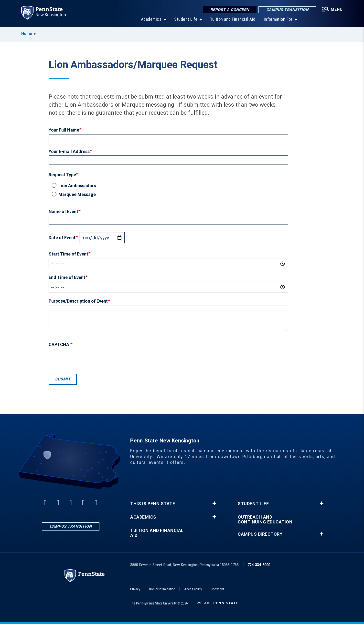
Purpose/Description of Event (78, 301)
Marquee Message (75, 194)
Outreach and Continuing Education (265, 519)
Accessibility (193, 589)
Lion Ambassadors (75, 185)
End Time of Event (67, 277)
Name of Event (63, 211)
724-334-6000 (259, 565)
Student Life (185, 19)
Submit (62, 379)
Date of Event (62, 237)
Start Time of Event (68, 253)
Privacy (135, 589)
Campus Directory (260, 534)
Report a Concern (229, 9)
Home (26, 33)
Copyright (217, 589)
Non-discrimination (162, 589)
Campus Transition (287, 9)
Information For (278, 19)
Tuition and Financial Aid (233, 19)
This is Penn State (152, 503)
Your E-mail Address (69, 151)
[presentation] (86, 359)
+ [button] (214, 503)
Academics (151, 19)
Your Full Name (64, 130)
